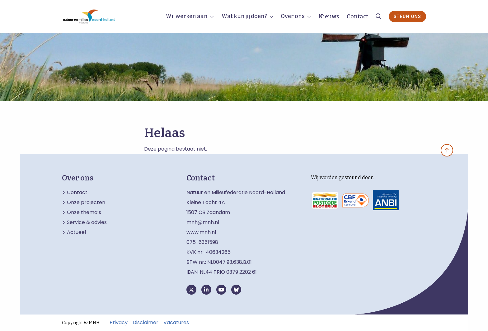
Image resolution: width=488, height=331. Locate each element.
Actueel (76, 232)
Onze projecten (86, 202)
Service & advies (87, 222)
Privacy (119, 322)
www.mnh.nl (201, 232)
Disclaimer (145, 322)
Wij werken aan (187, 16)
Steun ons (407, 16)
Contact (357, 16)
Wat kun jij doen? (244, 16)
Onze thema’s (84, 212)
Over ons (293, 16)
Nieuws (328, 16)
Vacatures (176, 322)
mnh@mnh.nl (202, 222)
